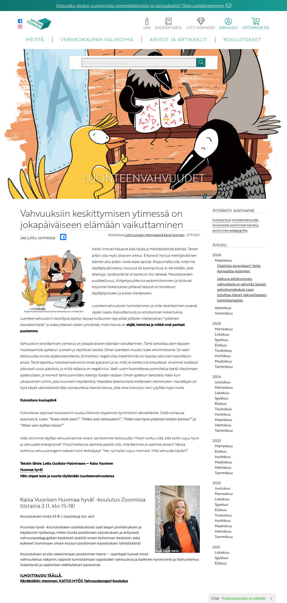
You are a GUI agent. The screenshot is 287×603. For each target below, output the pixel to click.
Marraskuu (224, 317)
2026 (217, 243)
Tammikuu (224, 302)
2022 (217, 471)
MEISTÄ (35, 39)
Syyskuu (221, 328)
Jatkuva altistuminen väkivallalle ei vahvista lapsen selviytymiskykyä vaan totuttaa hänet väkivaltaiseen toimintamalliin (242, 278)
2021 (216, 535)
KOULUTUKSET (242, 39)
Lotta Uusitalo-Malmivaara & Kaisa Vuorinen (154, 223)
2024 (217, 365)
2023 (217, 429)
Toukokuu (223, 339)
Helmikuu (223, 296)
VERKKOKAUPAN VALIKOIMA (97, 39)
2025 (217, 312)
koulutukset (221, 214)
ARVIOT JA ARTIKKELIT (178, 39)
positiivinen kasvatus (244, 214)
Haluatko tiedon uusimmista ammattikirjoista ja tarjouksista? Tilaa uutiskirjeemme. (140, 5)
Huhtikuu (223, 344)
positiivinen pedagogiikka (230, 219)
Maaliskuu (223, 249)
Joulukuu (222, 370)
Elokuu (221, 333)
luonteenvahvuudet (245, 208)
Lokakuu (222, 322)
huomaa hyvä (222, 208)
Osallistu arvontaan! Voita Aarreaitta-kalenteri (239, 257)
